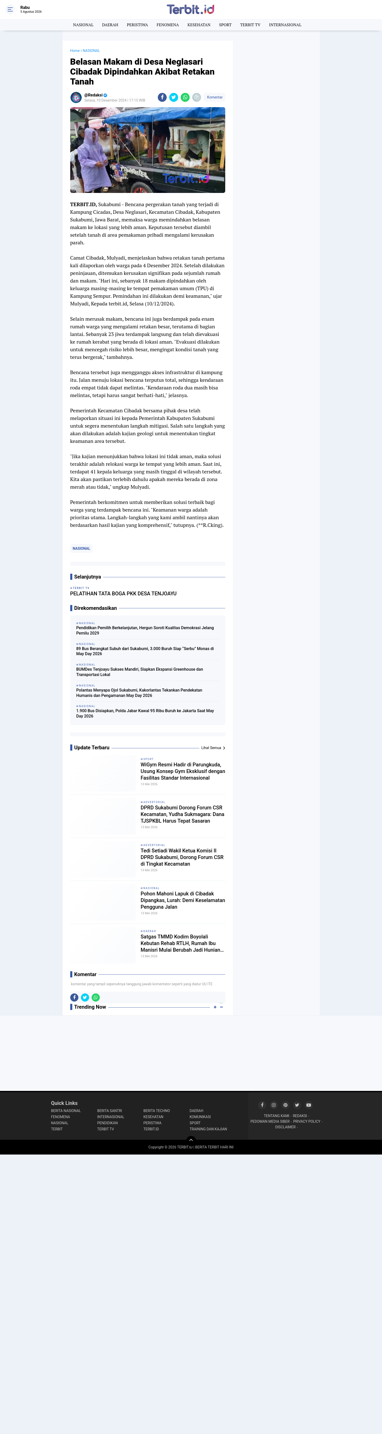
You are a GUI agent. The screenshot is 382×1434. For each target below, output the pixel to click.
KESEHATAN (199, 24)
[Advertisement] (276, 117)
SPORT (225, 24)
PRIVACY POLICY (306, 1121)
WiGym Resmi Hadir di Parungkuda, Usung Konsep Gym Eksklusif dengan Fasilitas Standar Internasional (183, 771)
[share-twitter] (173, 97)
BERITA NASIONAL (66, 1111)
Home (75, 51)
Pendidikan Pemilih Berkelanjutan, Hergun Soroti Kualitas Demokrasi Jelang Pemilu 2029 (145, 630)
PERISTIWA (137, 24)
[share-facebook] (162, 97)
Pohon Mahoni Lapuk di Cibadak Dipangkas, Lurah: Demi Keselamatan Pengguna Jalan (183, 900)
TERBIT (57, 1129)
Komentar (214, 97)
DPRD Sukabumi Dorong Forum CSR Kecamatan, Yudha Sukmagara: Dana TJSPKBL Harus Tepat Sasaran (182, 814)
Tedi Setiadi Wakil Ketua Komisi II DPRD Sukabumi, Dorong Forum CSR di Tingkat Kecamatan (182, 857)
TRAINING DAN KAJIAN (208, 1129)
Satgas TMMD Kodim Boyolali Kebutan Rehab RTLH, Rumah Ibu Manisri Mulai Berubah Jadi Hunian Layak (180, 943)
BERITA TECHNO (157, 1111)
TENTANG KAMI (276, 1116)
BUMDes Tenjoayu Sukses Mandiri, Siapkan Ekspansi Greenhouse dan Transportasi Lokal (139, 672)
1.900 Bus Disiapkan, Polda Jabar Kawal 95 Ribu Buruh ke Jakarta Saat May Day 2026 (145, 713)
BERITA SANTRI (109, 1111)
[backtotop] (191, 1141)
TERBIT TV (250, 24)
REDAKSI (300, 1116)
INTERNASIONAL (285, 24)
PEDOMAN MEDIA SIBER (270, 1121)
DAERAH (110, 24)
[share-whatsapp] (185, 97)
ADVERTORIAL (154, 802)
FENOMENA (168, 24)
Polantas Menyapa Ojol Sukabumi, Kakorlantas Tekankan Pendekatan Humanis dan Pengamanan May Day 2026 (139, 693)
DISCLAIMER (285, 1127)
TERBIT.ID (151, 1129)
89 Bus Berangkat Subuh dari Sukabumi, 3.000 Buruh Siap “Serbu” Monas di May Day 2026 (145, 651)
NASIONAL (83, 24)
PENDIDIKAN (107, 1123)
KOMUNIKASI (200, 1117)
